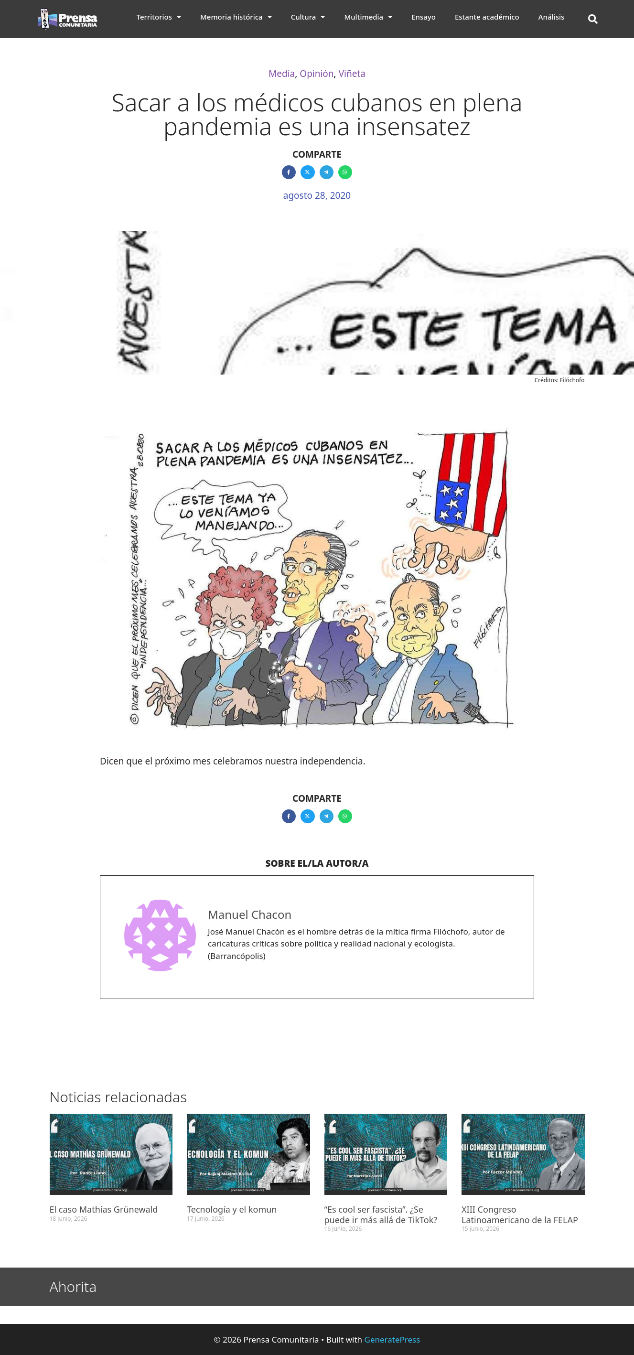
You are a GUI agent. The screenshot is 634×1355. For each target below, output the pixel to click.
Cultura (308, 17)
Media (282, 73)
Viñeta (352, 73)
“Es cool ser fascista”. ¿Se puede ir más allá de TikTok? (381, 1215)
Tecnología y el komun (232, 1209)
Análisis (551, 17)
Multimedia (368, 17)
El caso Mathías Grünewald (104, 1209)
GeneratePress (392, 1339)
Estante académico (487, 17)
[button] (592, 19)
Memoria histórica (236, 17)
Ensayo (423, 17)
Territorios (159, 17)
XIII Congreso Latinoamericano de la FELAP (520, 1215)
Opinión (316, 73)
